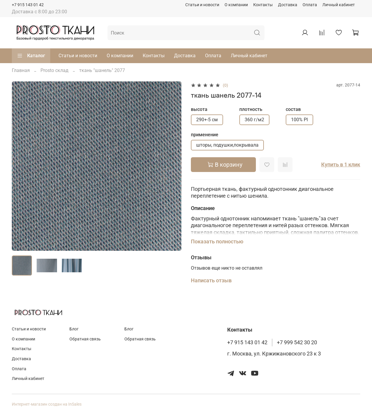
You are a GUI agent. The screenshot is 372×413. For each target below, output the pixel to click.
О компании (236, 4)
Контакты (263, 4)
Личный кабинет (338, 4)
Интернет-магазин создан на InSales (47, 404)
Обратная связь (85, 339)
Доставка (287, 4)
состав (293, 109)
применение (204, 134)
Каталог (31, 56)
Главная (21, 70)
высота (199, 109)
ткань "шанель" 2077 (102, 70)
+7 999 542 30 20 (297, 342)
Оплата (310, 4)
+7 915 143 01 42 (28, 4)
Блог (74, 329)
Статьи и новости (202, 4)
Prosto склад (54, 70)
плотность (250, 109)
